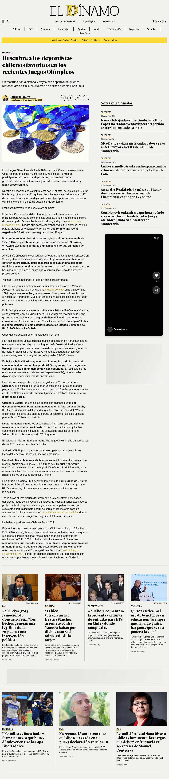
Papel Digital (89, 21)
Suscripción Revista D (64, 21)
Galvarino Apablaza (90, 40)
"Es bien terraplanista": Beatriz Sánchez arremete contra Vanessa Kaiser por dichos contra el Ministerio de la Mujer (60, 625)
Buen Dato (84, 33)
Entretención (114, 29)
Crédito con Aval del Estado (64, 40)
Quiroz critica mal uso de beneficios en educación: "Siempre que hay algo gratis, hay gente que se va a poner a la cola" (148, 621)
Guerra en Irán (110, 40)
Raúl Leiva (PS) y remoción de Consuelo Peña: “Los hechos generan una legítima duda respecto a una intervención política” (19, 625)
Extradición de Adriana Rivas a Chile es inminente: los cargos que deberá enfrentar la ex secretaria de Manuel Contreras (141, 742)
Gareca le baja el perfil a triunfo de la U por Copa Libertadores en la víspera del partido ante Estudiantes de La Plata (132, 124)
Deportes (134, 29)
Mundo (97, 29)
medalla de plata (54, 289)
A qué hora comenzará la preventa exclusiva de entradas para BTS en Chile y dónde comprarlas (106, 619)
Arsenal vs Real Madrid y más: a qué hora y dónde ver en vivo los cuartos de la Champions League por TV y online (131, 193)
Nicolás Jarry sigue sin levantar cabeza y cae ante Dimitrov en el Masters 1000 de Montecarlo (133, 147)
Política (16, 29)
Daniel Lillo (6, 660)
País (30, 29)
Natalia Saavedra (137, 651)
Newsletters (109, 21)
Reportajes (63, 29)
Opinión (81, 29)
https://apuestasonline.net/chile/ (60, 512)
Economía (45, 29)
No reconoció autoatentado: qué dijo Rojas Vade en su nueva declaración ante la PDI (83, 737)
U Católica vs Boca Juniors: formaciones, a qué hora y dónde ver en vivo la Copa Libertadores (24, 739)
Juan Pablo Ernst (94, 645)
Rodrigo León (121, 765)
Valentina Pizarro (20, 96)
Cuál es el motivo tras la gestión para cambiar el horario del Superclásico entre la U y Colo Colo (134, 170)
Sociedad (151, 29)
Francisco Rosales (52, 660)
